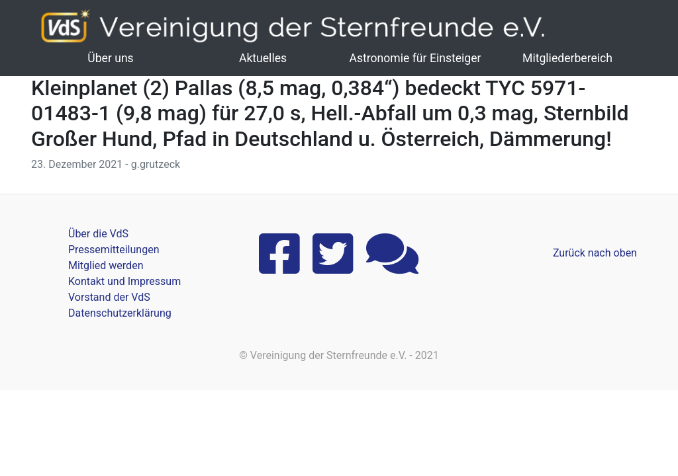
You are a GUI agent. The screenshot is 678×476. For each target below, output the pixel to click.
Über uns (110, 58)
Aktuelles (263, 58)
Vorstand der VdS (109, 297)
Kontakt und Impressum (124, 281)
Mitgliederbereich (567, 58)
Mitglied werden (105, 265)
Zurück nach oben (595, 253)
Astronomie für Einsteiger (415, 58)
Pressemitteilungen (113, 249)
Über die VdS (98, 233)
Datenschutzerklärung (119, 313)
